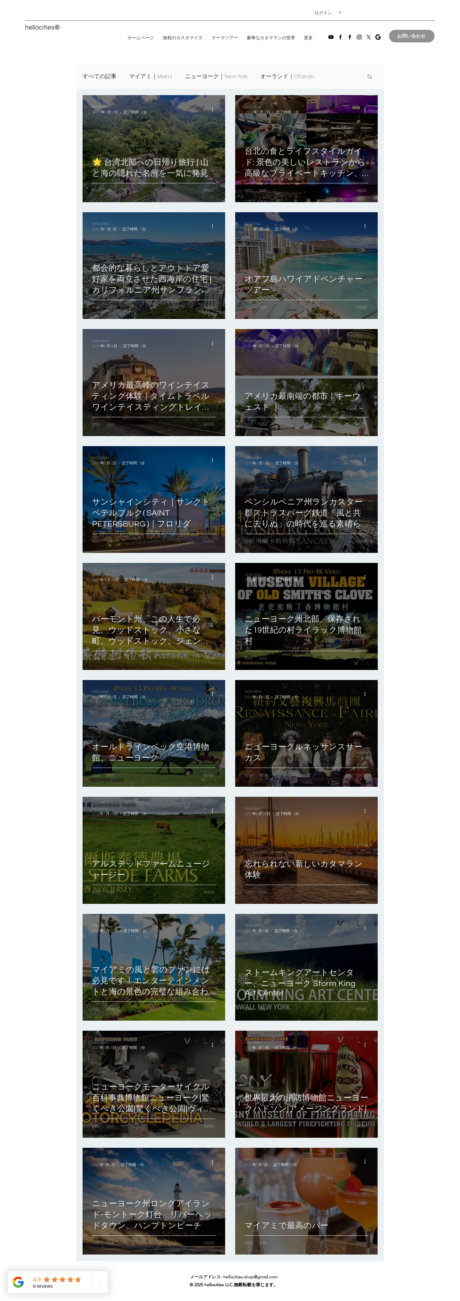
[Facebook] (340, 37)
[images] (378, 37)
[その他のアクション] (215, 109)
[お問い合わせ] (412, 36)
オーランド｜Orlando (287, 76)
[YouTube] (331, 37)
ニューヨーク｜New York (216, 76)
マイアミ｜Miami (150, 76)
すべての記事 (99, 76)
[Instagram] (359, 37)
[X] (368, 37)
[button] (340, 11)
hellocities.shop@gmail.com (250, 1277)
